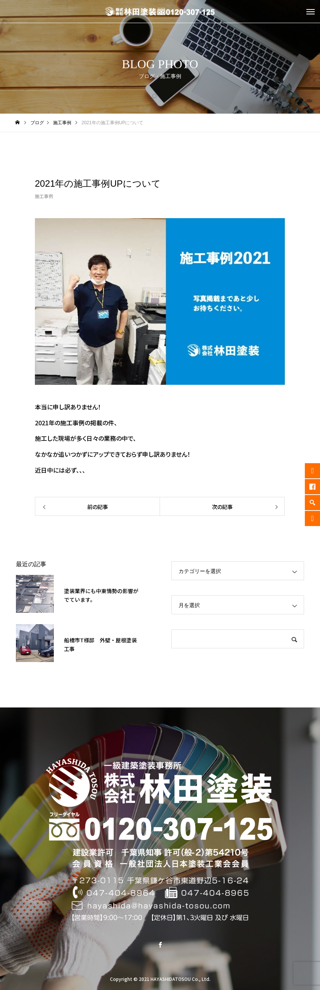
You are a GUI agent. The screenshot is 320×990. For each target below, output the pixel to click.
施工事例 (44, 196)
